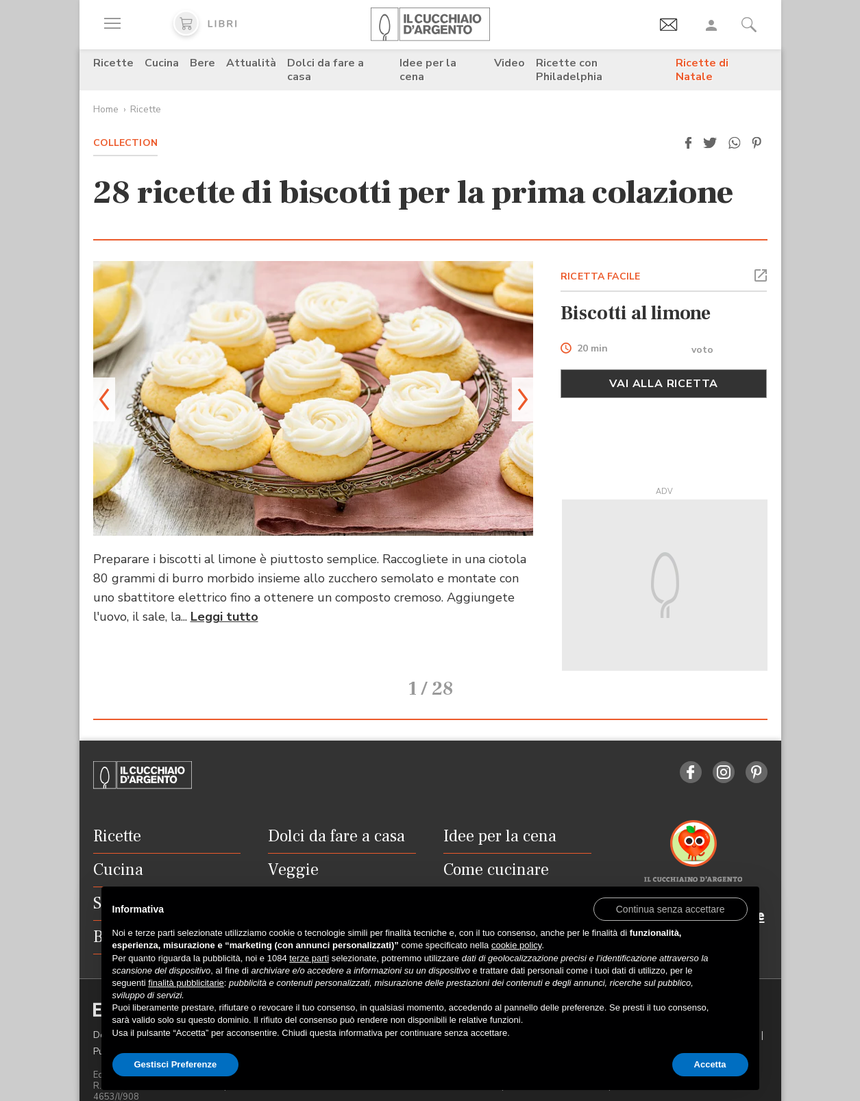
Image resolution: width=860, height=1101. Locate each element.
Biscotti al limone (636, 313)
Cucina (162, 63)
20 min (592, 349)
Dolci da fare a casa (325, 69)
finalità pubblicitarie (186, 983)
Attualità (251, 63)
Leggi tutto (224, 616)
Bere (202, 63)
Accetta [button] (710, 1064)
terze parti (309, 958)
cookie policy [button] (516, 945)
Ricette (113, 63)
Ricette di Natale (702, 69)
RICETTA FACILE (600, 276)
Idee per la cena (428, 69)
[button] (688, 143)
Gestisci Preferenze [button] (175, 1064)
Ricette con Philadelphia (569, 69)
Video (509, 63)
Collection (125, 142)
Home (106, 109)
